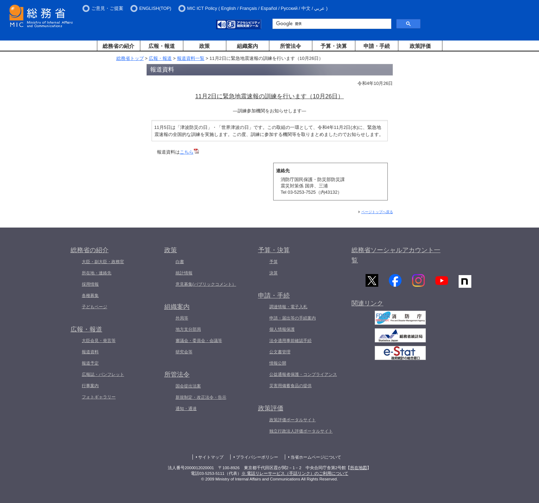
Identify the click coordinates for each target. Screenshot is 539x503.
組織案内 (247, 46)
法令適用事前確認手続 (290, 340)
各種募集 (90, 295)
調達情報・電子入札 (288, 306)
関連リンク (367, 304)
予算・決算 (333, 46)
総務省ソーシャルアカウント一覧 (395, 255)
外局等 (182, 318)
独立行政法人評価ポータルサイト (301, 431)
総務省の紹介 (118, 46)
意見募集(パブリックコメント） (206, 284)
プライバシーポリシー (257, 457)
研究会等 (184, 351)
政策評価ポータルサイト (292, 419)
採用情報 (90, 284)
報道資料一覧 (190, 58)
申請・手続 (376, 46)
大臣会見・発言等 (99, 340)
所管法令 (290, 46)
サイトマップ (210, 457)
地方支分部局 (188, 329)
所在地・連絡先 (96, 273)
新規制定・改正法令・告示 (201, 397)
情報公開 (277, 363)
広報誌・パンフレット (103, 374)
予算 (273, 261)
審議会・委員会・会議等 (199, 340)
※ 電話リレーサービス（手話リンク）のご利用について (294, 473)
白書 (180, 261)
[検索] (331, 24)
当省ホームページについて (315, 457)
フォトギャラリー (99, 397)
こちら (189, 152)
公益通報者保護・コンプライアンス (303, 374)
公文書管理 (279, 351)
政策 (204, 46)
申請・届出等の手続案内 (292, 318)
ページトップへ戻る (377, 212)
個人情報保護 (282, 329)
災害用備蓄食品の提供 (290, 385)
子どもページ (94, 306)
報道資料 (90, 351)
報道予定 (90, 363)
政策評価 (420, 46)
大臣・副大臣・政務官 (103, 261)
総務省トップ (130, 58)
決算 (273, 273)
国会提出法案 (188, 386)
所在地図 (358, 468)
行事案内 (90, 385)
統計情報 (184, 273)
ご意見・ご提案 (107, 8)
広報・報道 (161, 46)
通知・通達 (186, 408)
